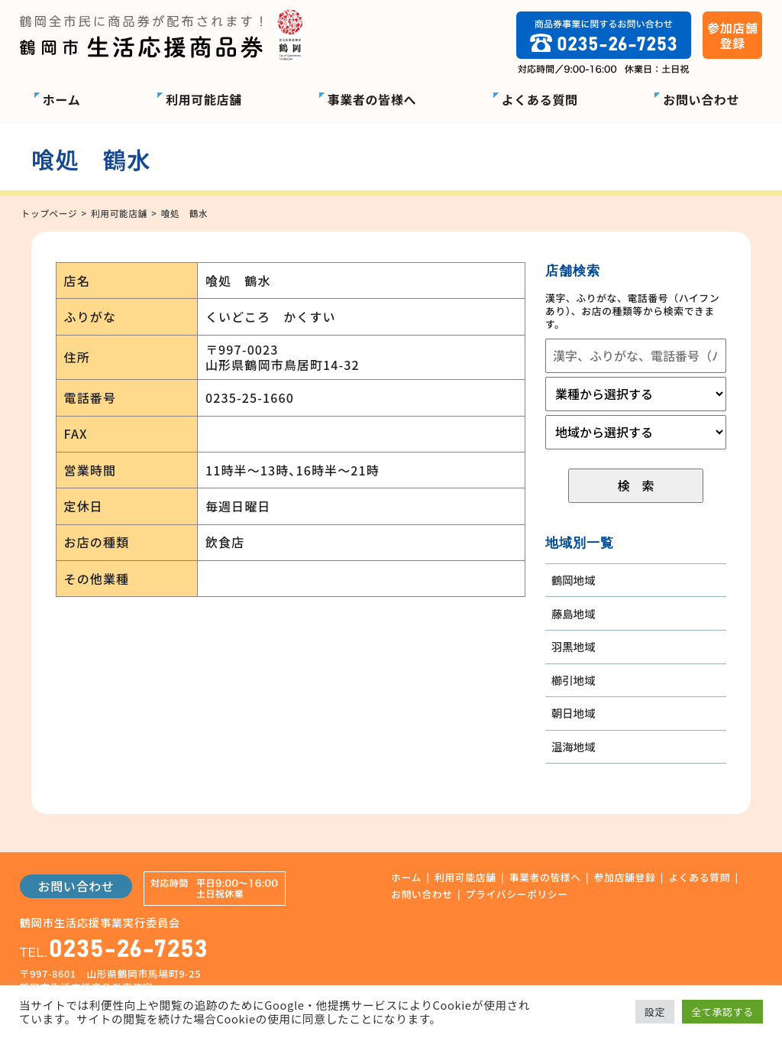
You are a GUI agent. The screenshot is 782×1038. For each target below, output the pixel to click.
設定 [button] (655, 1011)
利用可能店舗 (204, 99)
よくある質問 (540, 99)
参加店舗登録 (625, 877)
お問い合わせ (701, 99)
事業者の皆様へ (372, 99)
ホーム (61, 99)
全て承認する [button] (722, 1011)
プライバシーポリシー (517, 894)
